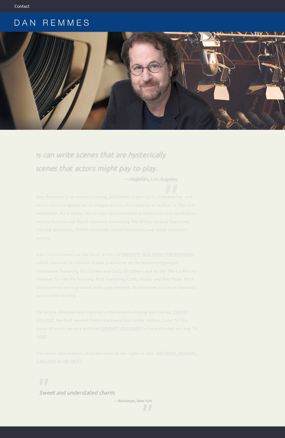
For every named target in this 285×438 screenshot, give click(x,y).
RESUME (187, 353)
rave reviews (116, 287)
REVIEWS (166, 353)
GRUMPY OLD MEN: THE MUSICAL (158, 254)
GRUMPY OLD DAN (121, 328)
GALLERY (46, 361)
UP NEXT (72, 361)
